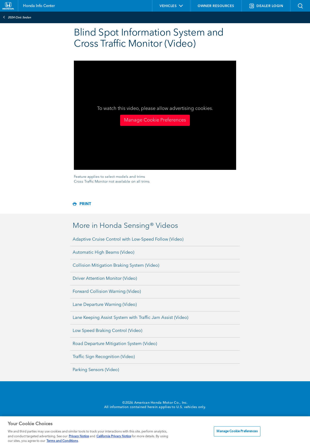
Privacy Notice (79, 436)
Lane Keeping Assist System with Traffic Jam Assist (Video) (130, 318)
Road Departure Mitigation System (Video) (115, 344)
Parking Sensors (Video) (96, 370)
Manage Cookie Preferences (155, 120)
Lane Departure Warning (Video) (105, 304)
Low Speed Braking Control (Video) (107, 331)
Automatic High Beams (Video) (103, 252)
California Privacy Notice (113, 436)
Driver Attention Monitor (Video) (105, 278)
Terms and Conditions (62, 441)
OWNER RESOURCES (216, 6)
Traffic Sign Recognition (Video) (104, 357)
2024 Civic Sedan (17, 17)
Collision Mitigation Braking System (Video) (116, 265)
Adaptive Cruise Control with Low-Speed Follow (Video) (128, 239)
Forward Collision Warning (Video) (107, 291)
